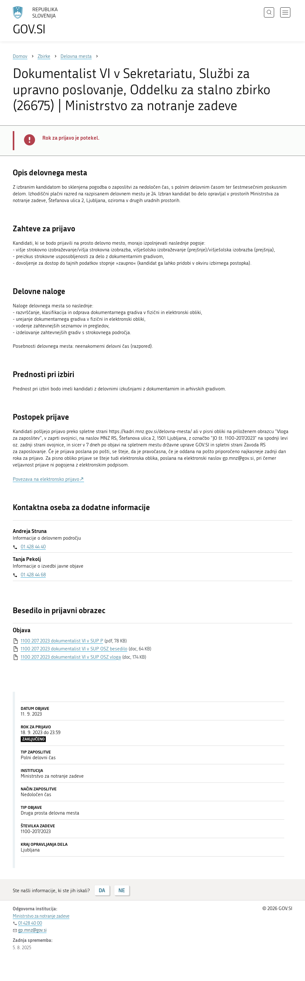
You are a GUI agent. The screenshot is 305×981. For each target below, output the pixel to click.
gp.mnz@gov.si (32, 930)
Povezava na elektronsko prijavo (46, 479)
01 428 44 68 (33, 575)
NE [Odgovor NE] (121, 890)
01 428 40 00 (30, 923)
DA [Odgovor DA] (102, 890)
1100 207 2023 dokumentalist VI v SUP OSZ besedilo (74, 649)
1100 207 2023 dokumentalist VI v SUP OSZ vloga (71, 657)
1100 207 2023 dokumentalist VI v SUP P (62, 641)
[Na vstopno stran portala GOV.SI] (44, 20)
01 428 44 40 (33, 547)
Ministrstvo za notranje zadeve (41, 916)
